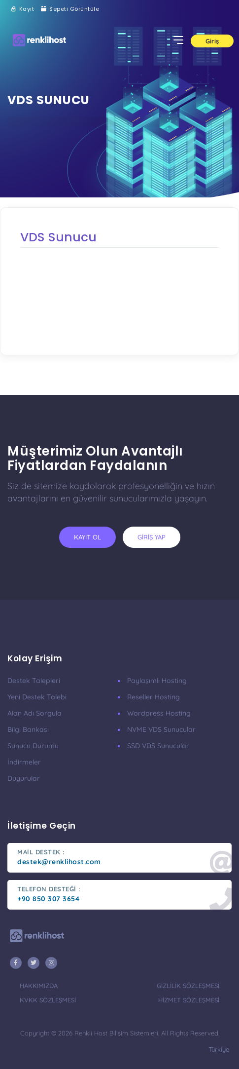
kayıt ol (87, 537)
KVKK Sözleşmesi (48, 1000)
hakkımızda (39, 986)
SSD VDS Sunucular (158, 745)
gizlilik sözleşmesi (188, 986)
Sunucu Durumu (33, 745)
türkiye (218, 1049)
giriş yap (151, 537)
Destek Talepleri (33, 680)
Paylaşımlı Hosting (157, 680)
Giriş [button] (212, 41)
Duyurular (23, 778)
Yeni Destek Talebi (37, 696)
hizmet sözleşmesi (188, 1000)
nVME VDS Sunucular (161, 729)
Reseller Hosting (153, 696)
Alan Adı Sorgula (34, 713)
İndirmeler (24, 762)
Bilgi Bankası (28, 729)
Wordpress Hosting (159, 713)
